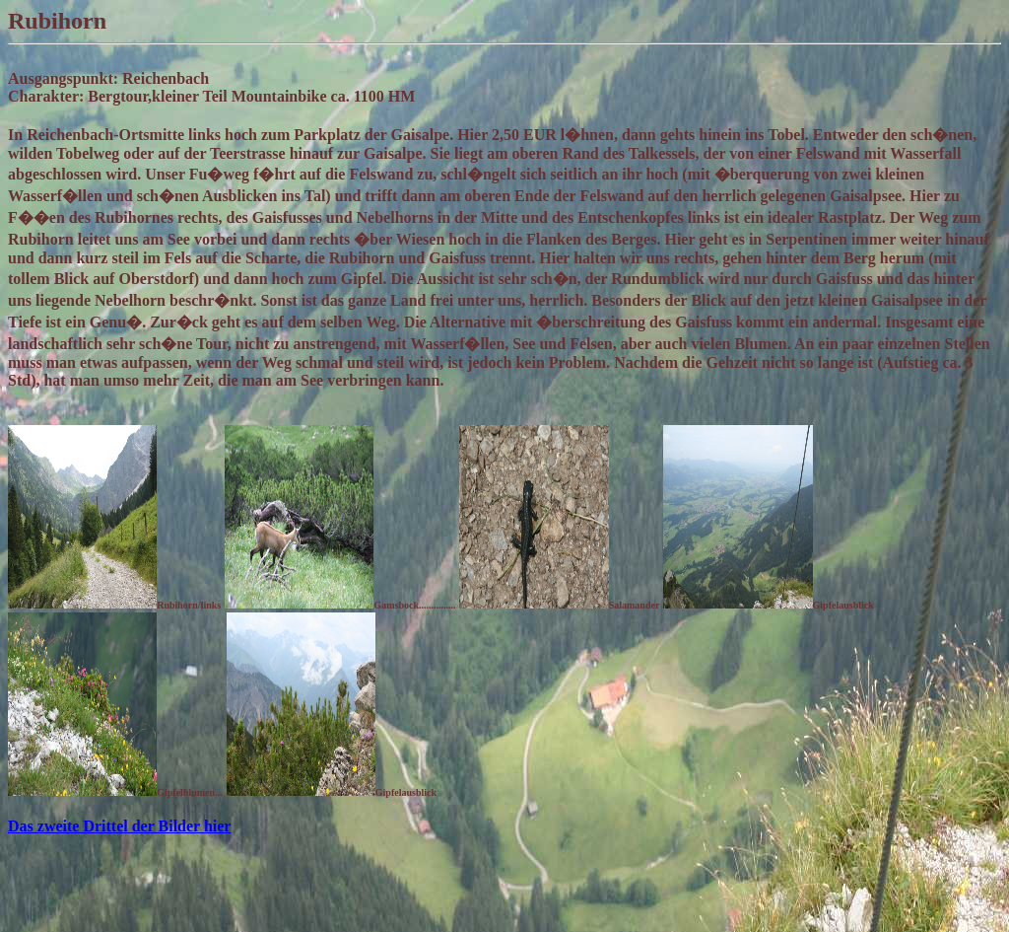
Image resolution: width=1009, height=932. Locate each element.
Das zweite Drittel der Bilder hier (119, 826)
